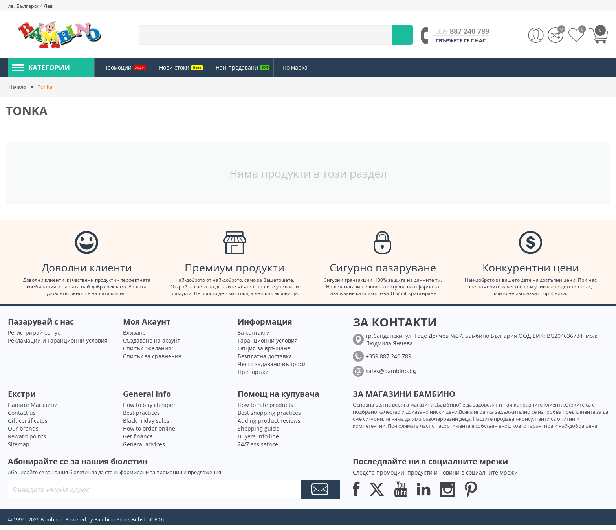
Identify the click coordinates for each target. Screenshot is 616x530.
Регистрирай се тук (34, 337)
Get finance (138, 441)
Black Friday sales (146, 425)
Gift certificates (28, 425)
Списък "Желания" (148, 353)
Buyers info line (258, 441)
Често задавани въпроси (272, 368)
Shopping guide (258, 433)
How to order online (149, 433)
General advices (144, 449)
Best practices (141, 417)
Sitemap (18, 449)
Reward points (27, 441)
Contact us (22, 417)
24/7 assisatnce (258, 449)
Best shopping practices (269, 417)
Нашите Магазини (33, 409)
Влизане (134, 337)
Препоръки (253, 376)
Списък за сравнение (152, 361)
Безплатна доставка (265, 361)
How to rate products (265, 409)
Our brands (23, 433)
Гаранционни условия (268, 345)
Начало (18, 86)
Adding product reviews (269, 425)
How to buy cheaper (149, 409)
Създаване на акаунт (151, 345)
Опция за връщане (264, 353)
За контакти (254, 337)
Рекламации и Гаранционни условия (58, 345)
